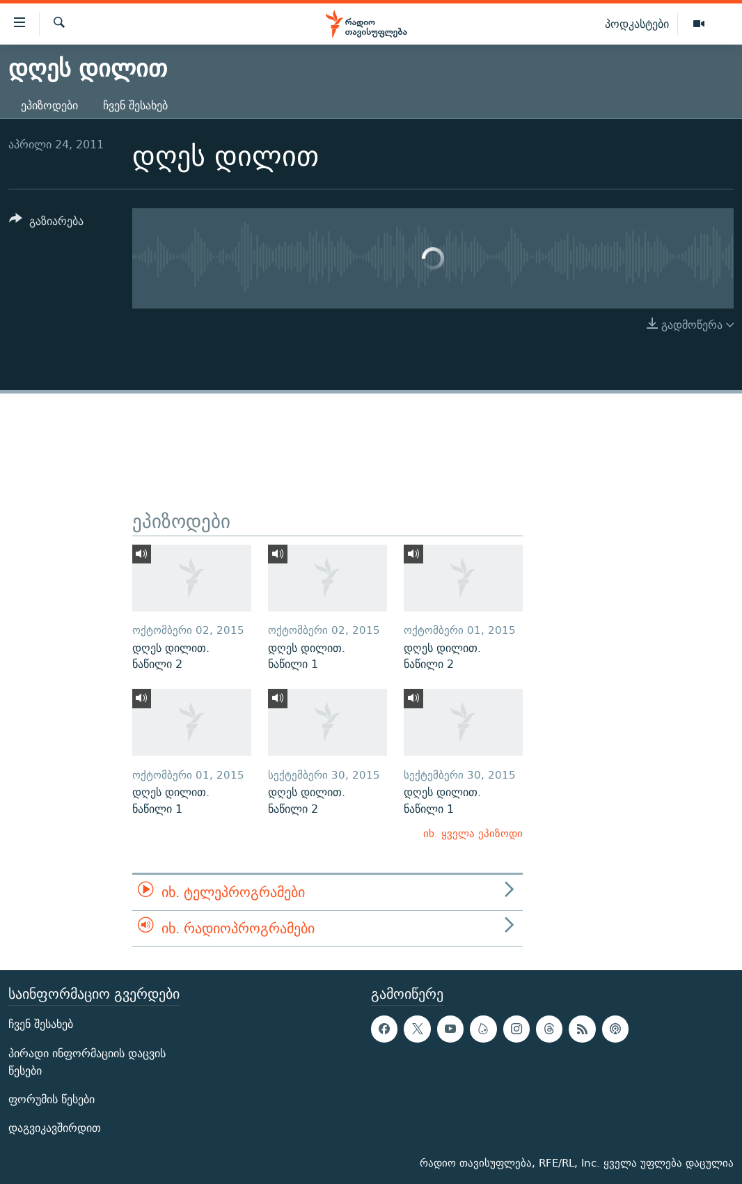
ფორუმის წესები (51, 1099)
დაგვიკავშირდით (54, 1128)
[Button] (46, 223)
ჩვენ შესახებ (135, 105)
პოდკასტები (637, 23)
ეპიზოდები (49, 105)
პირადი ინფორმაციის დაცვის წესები (87, 1062)
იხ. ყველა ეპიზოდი (473, 833)
